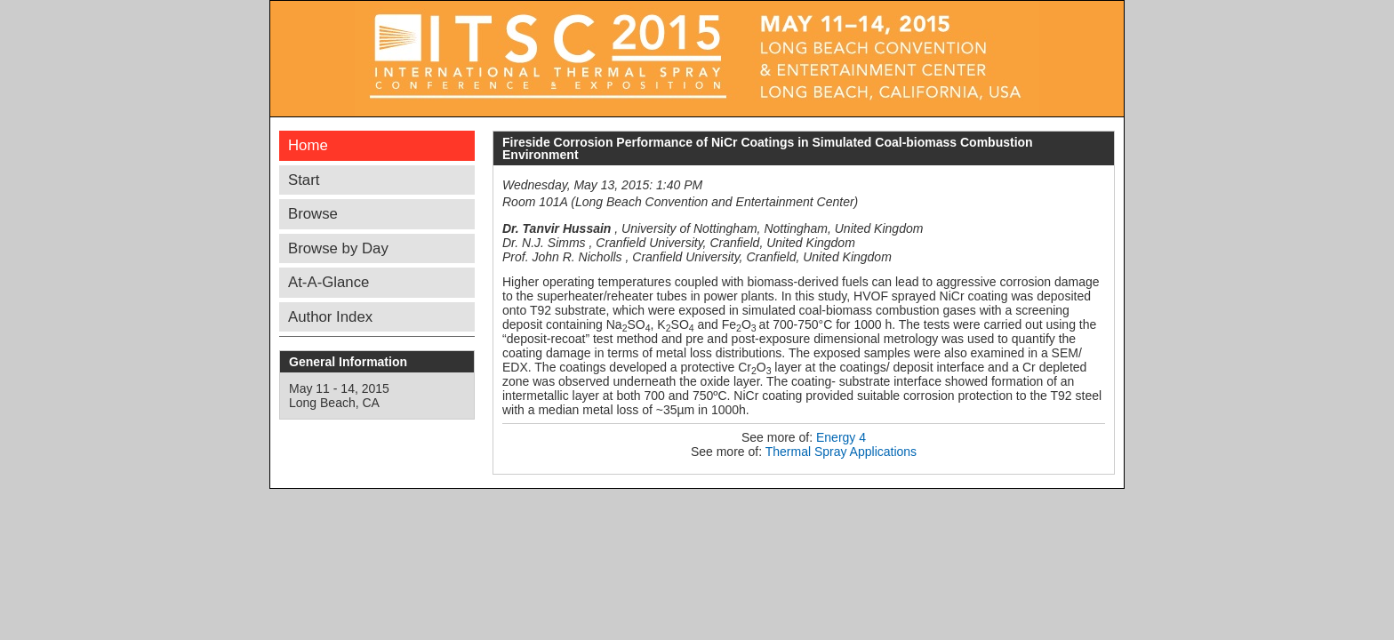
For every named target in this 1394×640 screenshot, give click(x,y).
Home (308, 145)
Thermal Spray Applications (841, 451)
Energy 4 (841, 437)
